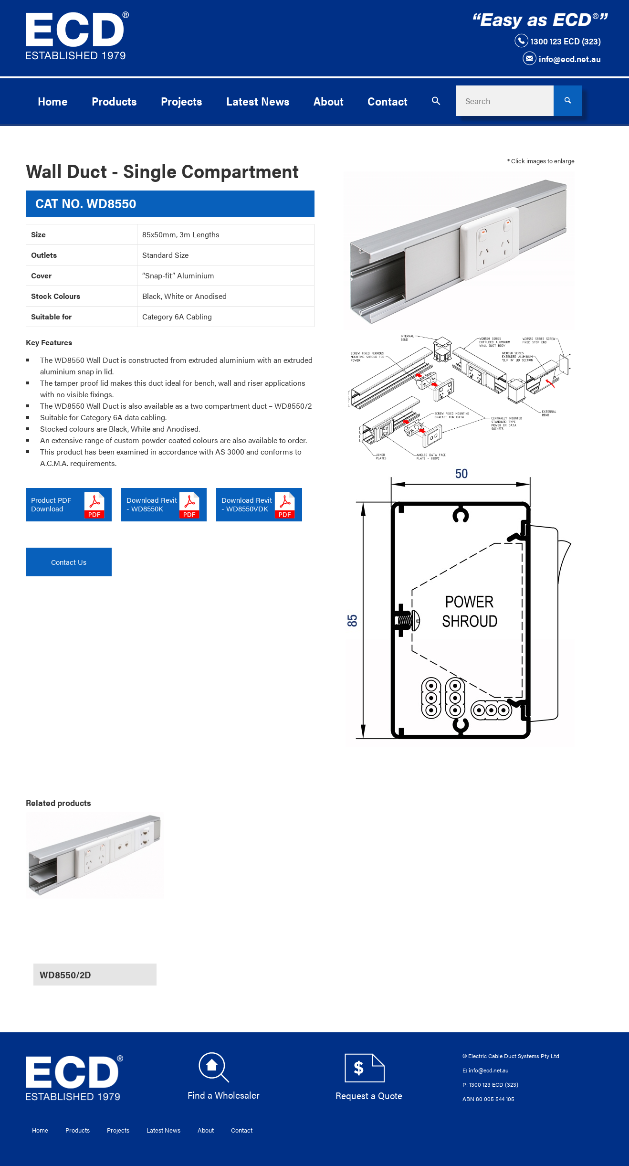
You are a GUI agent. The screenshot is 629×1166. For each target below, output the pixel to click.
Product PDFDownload (51, 504)
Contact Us (68, 562)
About (206, 1129)
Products (77, 1129)
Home (40, 1129)
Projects (118, 1129)
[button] (436, 101)
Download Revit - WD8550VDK (246, 504)
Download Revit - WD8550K (151, 504)
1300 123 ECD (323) (557, 40)
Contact (241, 1129)
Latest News (163, 1129)
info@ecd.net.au (561, 58)
